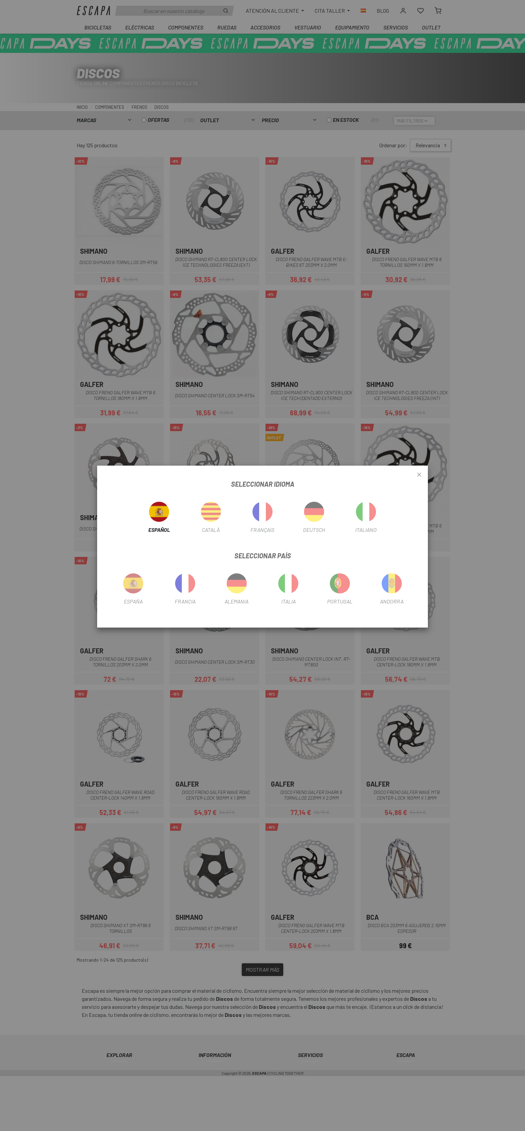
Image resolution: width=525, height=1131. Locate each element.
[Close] (419, 475)
